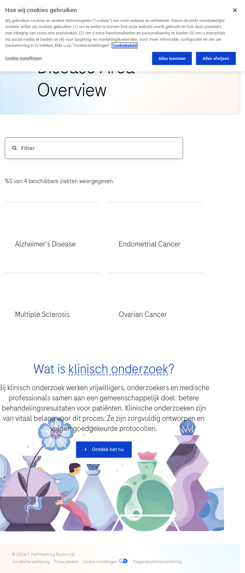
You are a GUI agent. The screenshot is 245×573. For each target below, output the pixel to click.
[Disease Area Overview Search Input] (94, 148)
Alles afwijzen (216, 58)
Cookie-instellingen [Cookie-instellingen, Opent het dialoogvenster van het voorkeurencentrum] (23, 58)
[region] (122, 35)
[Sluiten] (235, 10)
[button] (52, 233)
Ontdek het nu (107, 449)
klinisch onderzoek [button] (118, 369)
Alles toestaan (172, 58)
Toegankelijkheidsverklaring (157, 562)
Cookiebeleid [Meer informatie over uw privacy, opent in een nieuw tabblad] (124, 45)
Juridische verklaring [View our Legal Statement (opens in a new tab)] (31, 562)
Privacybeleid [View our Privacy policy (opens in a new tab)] (66, 562)
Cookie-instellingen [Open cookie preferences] (100, 562)
